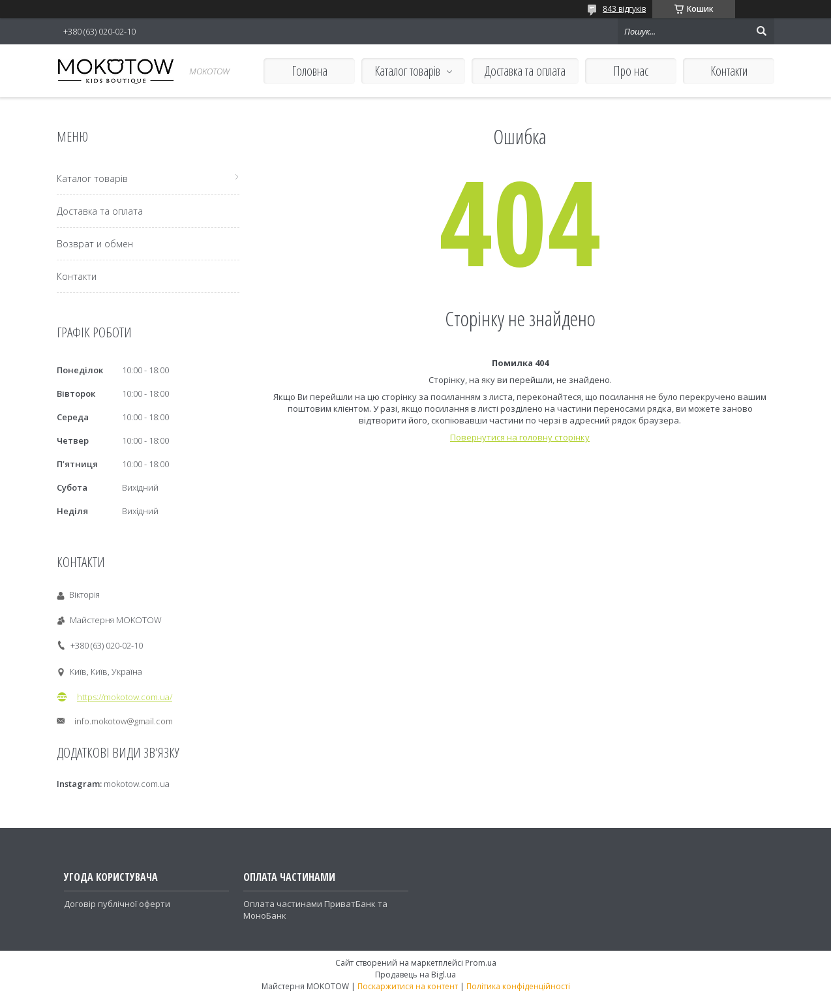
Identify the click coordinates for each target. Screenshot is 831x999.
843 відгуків (624, 8)
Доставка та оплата (525, 71)
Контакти (729, 71)
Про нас (630, 71)
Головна (309, 71)
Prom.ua (480, 962)
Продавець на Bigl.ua (415, 974)
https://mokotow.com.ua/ (124, 697)
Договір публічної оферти (117, 904)
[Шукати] (761, 31)
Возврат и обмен (95, 244)
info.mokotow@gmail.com (123, 721)
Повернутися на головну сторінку (520, 437)
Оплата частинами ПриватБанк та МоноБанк (315, 909)
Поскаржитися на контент (407, 986)
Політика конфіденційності (518, 986)
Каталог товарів (407, 71)
